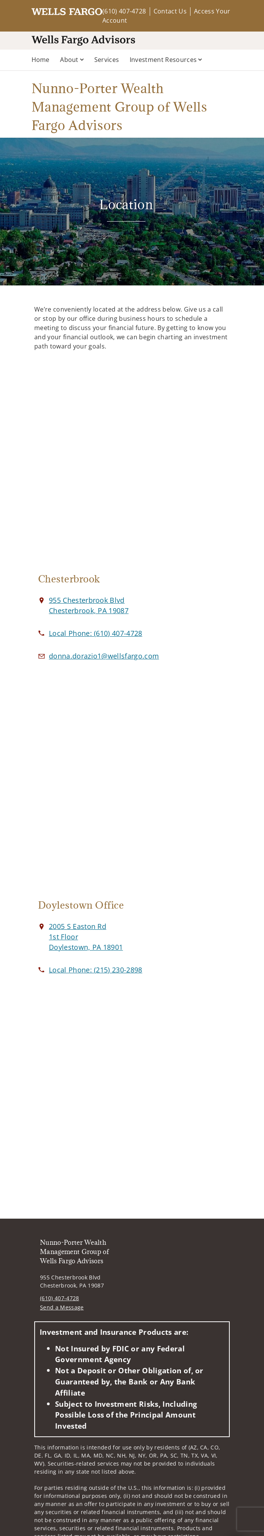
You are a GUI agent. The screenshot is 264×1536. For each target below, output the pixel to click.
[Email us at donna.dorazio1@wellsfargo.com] (104, 655)
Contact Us (170, 11)
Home (41, 59)
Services (106, 59)
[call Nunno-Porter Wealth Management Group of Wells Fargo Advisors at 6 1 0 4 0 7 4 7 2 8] (95, 633)
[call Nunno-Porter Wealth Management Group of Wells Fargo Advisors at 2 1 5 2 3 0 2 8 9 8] (95, 969)
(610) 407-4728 (124, 11)
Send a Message (62, 1307)
